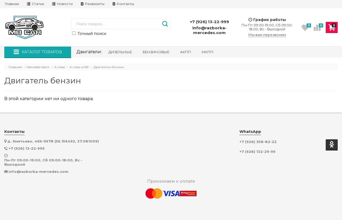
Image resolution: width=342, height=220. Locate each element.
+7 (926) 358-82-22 (258, 142)
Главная (12, 4)
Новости (62, 4)
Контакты (123, 4)
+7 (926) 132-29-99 (257, 152)
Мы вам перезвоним (267, 35)
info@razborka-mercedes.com (209, 30)
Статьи (35, 4)
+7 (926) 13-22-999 (209, 21)
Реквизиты (92, 4)
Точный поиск (89, 33)
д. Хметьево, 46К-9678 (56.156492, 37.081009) (53, 141)
